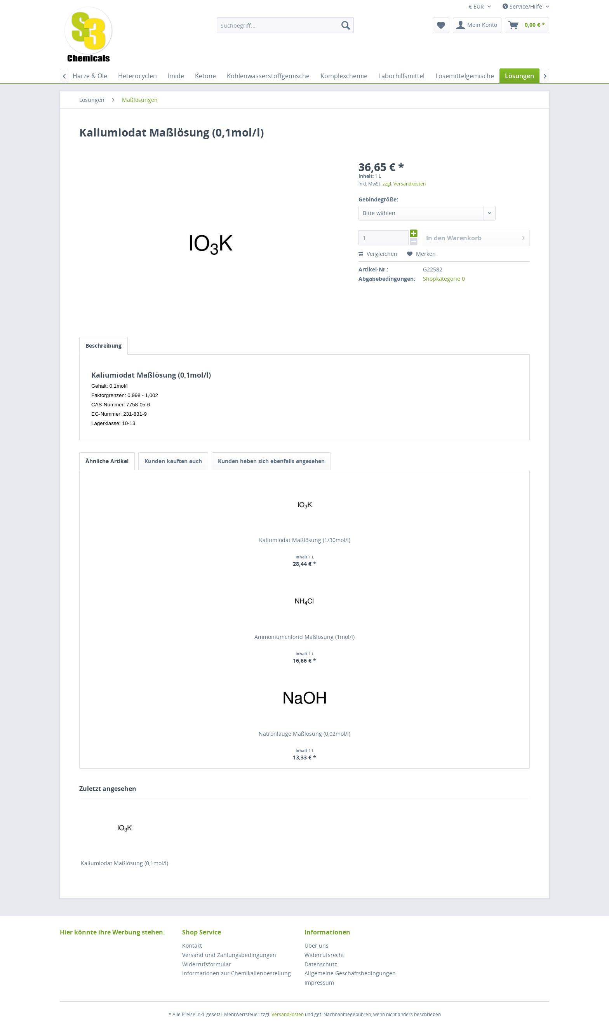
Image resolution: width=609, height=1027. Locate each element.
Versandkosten (287, 1014)
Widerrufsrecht (324, 955)
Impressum (319, 982)
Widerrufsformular (206, 964)
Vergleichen (377, 253)
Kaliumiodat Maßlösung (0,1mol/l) (124, 863)
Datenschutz (320, 964)
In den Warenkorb (475, 237)
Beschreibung (103, 345)
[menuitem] (285, 25)
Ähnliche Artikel (107, 461)
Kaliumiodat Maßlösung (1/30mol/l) (304, 540)
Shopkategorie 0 (444, 278)
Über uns (316, 945)
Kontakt (192, 945)
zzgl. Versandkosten (404, 183)
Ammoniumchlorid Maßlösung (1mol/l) (304, 636)
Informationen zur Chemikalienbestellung (236, 973)
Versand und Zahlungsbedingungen (229, 955)
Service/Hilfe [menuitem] (523, 6)
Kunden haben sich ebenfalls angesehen (271, 461)
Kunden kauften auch (173, 461)
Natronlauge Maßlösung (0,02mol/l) (304, 733)
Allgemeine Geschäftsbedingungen (350, 973)
